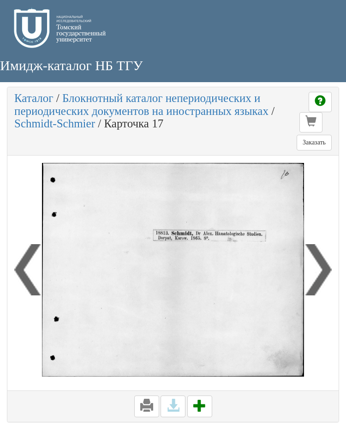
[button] (310, 122)
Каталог (34, 98)
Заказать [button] (314, 142)
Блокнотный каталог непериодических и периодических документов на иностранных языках (141, 104)
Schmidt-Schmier (54, 123)
